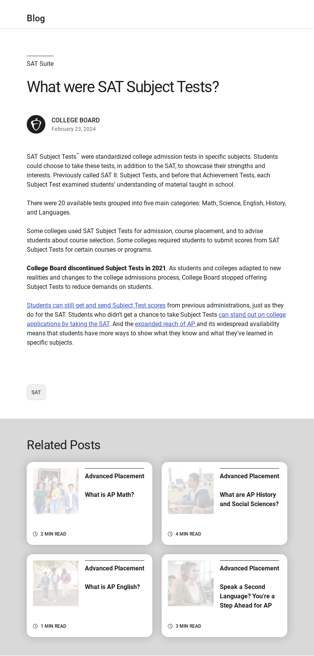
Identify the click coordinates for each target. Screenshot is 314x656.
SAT (38, 394)
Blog (36, 18)
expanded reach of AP (166, 324)
